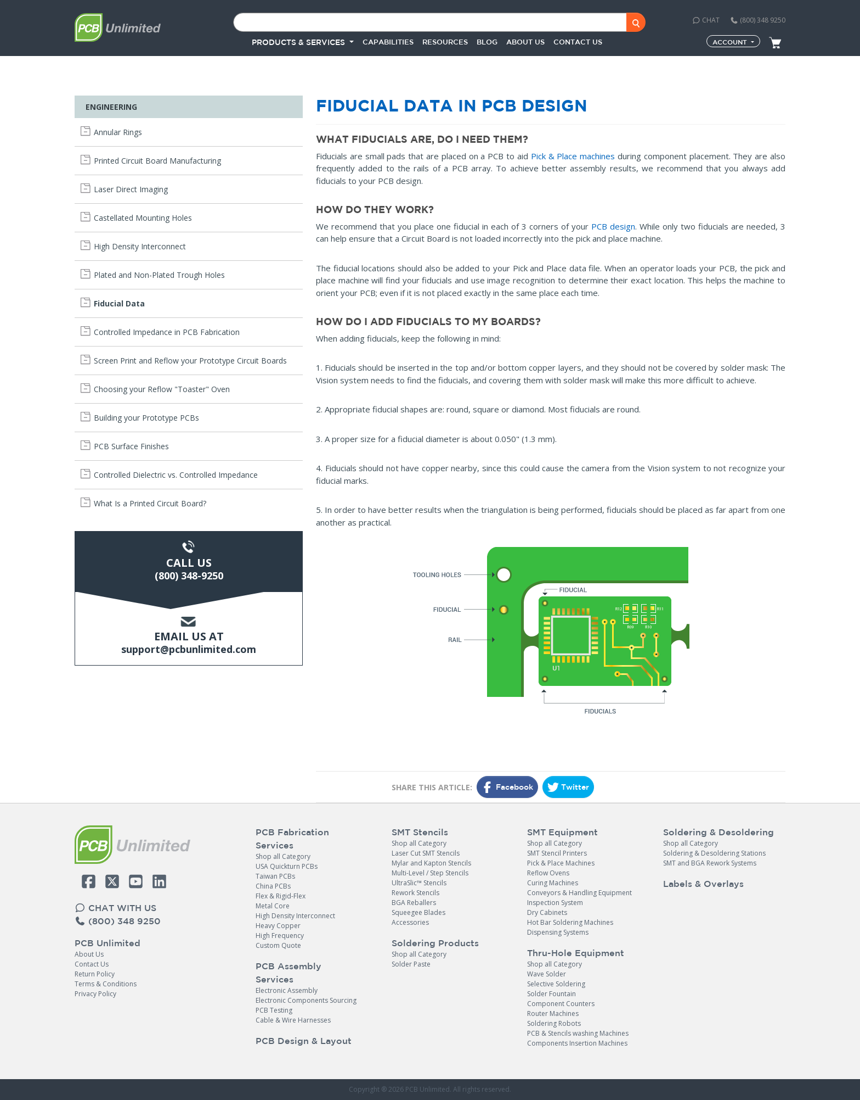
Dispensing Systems (558, 932)
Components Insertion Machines (577, 1043)
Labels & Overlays (703, 884)
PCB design (613, 226)
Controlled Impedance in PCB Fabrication (167, 332)
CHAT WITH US (115, 908)
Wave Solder (546, 974)
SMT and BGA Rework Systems (709, 863)
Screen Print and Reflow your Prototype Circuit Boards (190, 360)
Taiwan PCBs (275, 876)
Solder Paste (411, 964)
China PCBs (273, 886)
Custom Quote (278, 945)
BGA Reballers (414, 902)
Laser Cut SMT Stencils (426, 853)
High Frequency (280, 935)
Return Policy (95, 974)
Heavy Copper (278, 925)
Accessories (410, 922)
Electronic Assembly (287, 990)
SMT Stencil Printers (557, 853)
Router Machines (553, 1013)
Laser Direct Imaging (131, 189)
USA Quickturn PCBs (287, 866)
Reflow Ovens (548, 873)
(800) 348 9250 (757, 20)
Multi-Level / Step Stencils (430, 873)
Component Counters (561, 1003)
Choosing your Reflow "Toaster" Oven (162, 389)
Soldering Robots (554, 1023)
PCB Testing (274, 1010)
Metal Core (273, 906)
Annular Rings (118, 132)
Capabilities (388, 42)
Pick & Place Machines (561, 863)
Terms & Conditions (106, 984)
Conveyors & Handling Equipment (579, 892)
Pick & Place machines (573, 155)
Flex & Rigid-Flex (280, 896)
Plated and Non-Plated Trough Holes (159, 275)
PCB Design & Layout (304, 1041)
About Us (89, 954)
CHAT (706, 20)
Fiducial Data (119, 303)
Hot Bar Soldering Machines (570, 922)
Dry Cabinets (547, 912)
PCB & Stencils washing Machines (578, 1033)
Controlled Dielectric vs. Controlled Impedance (176, 475)
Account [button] (730, 42)
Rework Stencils (415, 892)
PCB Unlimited (107, 943)
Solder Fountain (551, 993)
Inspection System (555, 902)
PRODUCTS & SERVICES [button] (299, 42)
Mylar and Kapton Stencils (431, 863)
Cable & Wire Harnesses (293, 1020)
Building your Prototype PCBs (146, 417)
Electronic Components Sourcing (306, 1000)
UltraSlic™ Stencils (419, 882)
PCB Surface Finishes (131, 446)
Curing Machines (552, 882)
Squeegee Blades (418, 912)
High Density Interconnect (140, 246)
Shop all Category (283, 856)
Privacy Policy (95, 993)
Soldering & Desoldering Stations (714, 853)
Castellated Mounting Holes (143, 218)
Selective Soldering (556, 984)
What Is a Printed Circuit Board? (150, 503)
